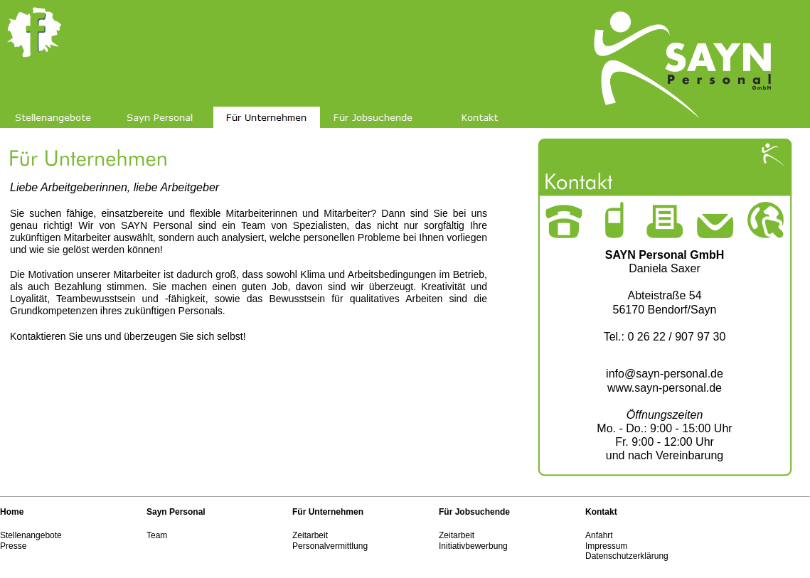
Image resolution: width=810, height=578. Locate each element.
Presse (13, 546)
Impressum (606, 546)
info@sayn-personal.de (664, 374)
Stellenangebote (31, 535)
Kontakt (601, 512)
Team (156, 535)
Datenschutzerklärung (626, 556)
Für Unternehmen (327, 512)
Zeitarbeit (310, 535)
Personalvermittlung (330, 546)
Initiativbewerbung (473, 546)
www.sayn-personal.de (664, 388)
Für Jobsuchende (474, 512)
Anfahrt (599, 535)
